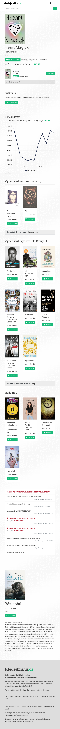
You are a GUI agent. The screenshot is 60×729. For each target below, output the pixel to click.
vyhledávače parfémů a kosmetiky (16, 715)
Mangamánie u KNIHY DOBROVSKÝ (19, 511)
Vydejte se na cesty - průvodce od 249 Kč (21, 545)
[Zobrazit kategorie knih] (50, 3)
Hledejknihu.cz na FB (48, 696)
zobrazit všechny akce (15, 553)
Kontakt (18, 696)
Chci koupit (12, 224)
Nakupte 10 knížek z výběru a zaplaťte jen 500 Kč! (24, 538)
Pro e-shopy (9, 696)
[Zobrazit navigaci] (55, 3)
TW (7, 699)
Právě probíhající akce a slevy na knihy (28, 491)
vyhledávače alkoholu (25, 721)
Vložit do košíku (12, 59)
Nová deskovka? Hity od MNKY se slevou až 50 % (24, 497)
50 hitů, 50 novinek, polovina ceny (18, 504)
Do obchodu (50, 73)
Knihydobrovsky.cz (39, 499)
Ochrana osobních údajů (31, 696)
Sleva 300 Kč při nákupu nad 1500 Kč (21, 518)
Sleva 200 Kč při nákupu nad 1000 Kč (21, 528)
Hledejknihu (12, 3)
